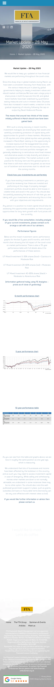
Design (37, 679)
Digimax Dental (46, 679)
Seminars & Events (37, 622)
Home (12, 54)
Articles (22, 626)
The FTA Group (20, 622)
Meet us (31, 626)
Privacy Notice (46, 676)
